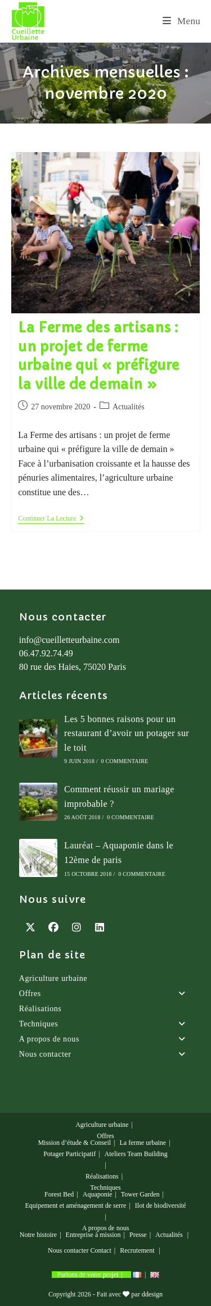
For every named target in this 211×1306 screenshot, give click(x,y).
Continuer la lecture (50, 519)
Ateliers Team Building (136, 1154)
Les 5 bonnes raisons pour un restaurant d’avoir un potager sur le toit (126, 733)
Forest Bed (59, 1194)
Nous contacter (105, 1054)
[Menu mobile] (181, 21)
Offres (105, 994)
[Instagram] (77, 927)
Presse (138, 1235)
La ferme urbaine (143, 1143)
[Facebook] (54, 927)
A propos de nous (105, 1039)
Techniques (105, 1024)
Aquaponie (98, 1194)
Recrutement (137, 1250)
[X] (31, 927)
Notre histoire (38, 1235)
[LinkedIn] (100, 927)
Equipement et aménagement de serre (76, 1205)
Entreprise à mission (93, 1235)
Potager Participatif (69, 1154)
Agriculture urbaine (53, 978)
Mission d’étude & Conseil (74, 1143)
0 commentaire (125, 761)
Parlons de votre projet (88, 1274)
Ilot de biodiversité (160, 1205)
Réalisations (40, 1008)
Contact (100, 1250)
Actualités (129, 407)
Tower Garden (140, 1194)
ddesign (152, 1294)
